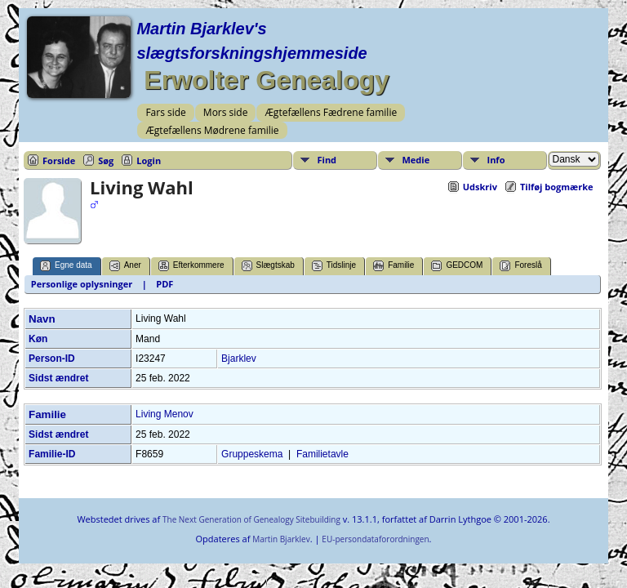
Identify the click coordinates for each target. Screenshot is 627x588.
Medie (416, 160)
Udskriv (480, 186)
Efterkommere (191, 266)
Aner (125, 266)
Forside (58, 160)
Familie (393, 266)
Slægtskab (268, 266)
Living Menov (164, 414)
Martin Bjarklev (280, 539)
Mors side (225, 112)
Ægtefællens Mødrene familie (211, 130)
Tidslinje (334, 266)
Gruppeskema (251, 454)
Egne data (66, 266)
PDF (164, 284)
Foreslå (520, 266)
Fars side (165, 112)
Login (148, 160)
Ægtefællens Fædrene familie (331, 112)
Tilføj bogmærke (557, 186)
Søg (105, 160)
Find (327, 160)
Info (496, 160)
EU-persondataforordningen (375, 539)
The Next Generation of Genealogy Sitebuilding (251, 519)
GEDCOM (456, 266)
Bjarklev (238, 358)
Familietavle (322, 454)
